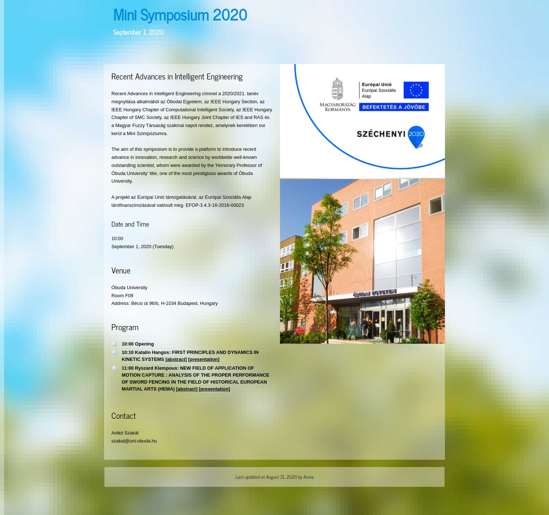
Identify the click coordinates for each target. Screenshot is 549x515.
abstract (176, 359)
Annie (308, 477)
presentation (204, 359)
